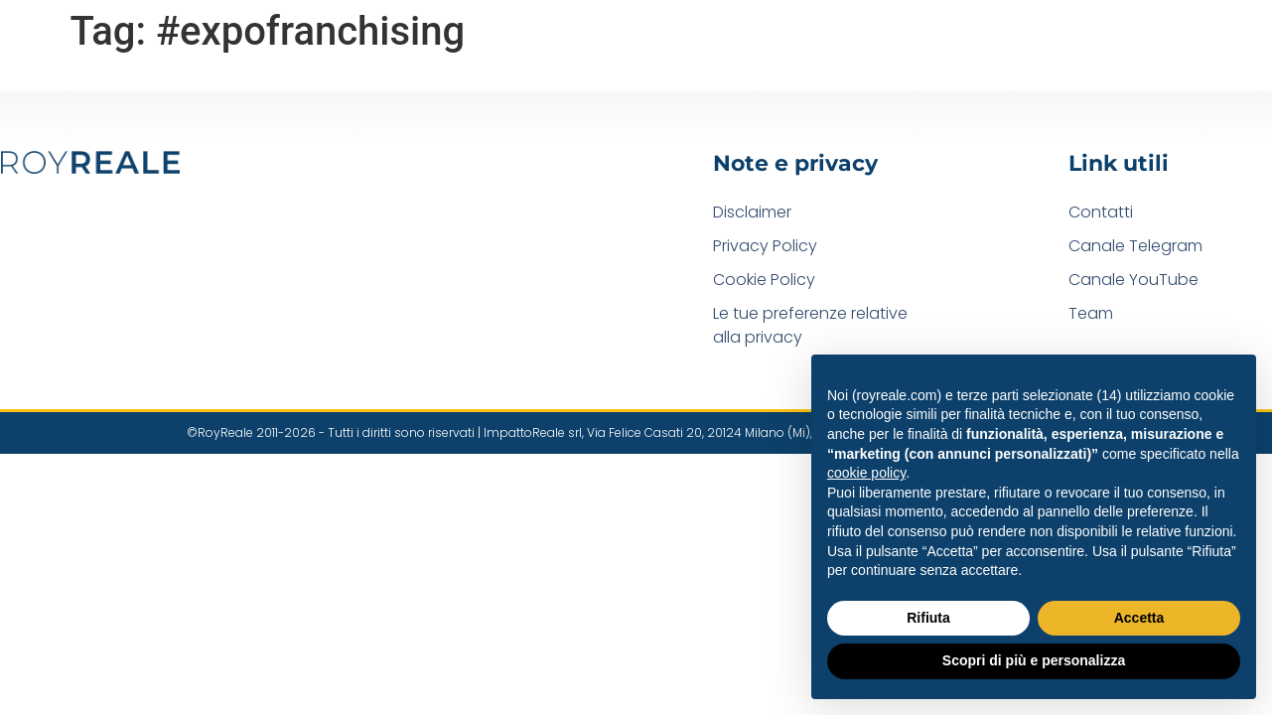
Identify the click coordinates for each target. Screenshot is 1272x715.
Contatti (1100, 212)
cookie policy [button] (866, 473)
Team (1090, 313)
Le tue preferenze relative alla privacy (810, 325)
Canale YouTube (1133, 279)
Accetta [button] (1139, 618)
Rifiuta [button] (928, 618)
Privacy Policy (765, 245)
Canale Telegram (1135, 245)
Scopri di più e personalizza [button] (1033, 660)
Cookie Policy (764, 279)
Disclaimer (752, 212)
